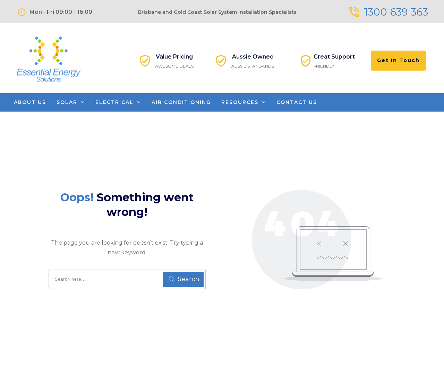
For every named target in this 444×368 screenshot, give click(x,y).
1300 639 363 (396, 12)
